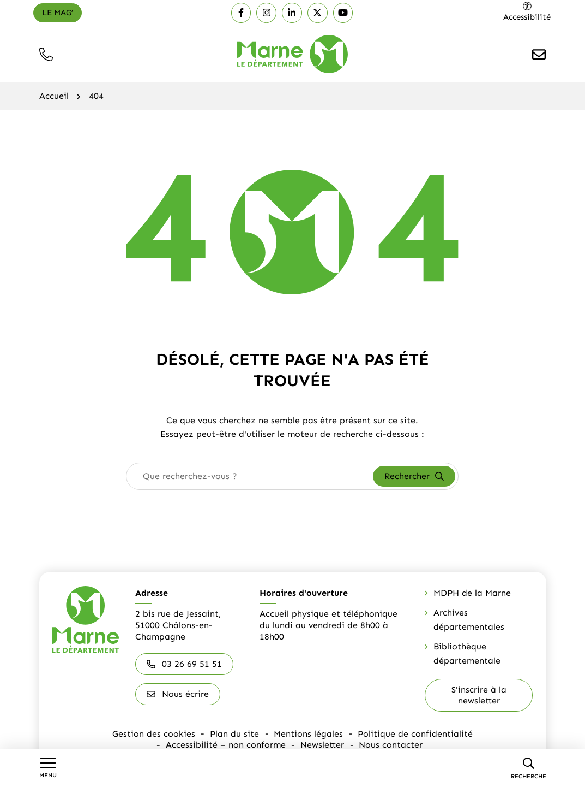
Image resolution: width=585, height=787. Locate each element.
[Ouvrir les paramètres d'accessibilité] (527, 12)
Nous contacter (390, 743)
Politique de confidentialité (414, 733)
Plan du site (235, 733)
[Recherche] (528, 768)
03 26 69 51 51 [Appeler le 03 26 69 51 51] (184, 664)
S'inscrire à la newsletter (478, 695)
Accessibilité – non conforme (226, 743)
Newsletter (322, 743)
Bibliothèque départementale (466, 653)
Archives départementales (468, 619)
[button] (46, 54)
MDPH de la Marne (472, 593)
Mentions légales (308, 733)
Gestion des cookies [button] (154, 733)
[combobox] (249, 476)
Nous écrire (178, 694)
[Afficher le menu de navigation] (48, 768)
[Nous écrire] (539, 54)
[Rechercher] (414, 476)
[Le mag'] (57, 12)
